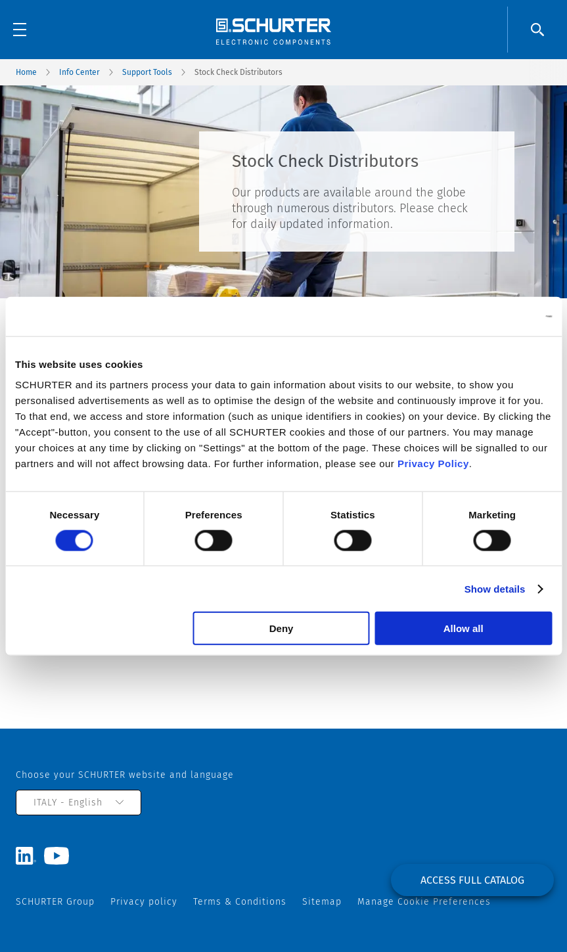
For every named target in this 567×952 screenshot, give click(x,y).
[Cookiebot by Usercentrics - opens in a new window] (494, 316)
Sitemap (322, 901)
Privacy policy (143, 901)
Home (26, 72)
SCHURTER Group (55, 901)
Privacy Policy (433, 463)
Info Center (79, 72)
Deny (281, 628)
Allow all (463, 628)
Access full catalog (472, 880)
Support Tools (147, 72)
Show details (495, 588)
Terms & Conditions (239, 901)
